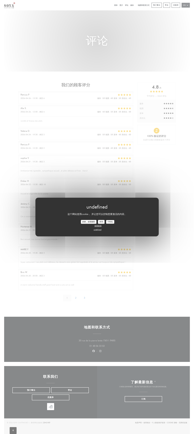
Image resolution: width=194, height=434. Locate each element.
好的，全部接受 (88, 222)
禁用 (101, 222)
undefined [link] (97, 229)
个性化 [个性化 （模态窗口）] (110, 222)
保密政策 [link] (98, 226)
